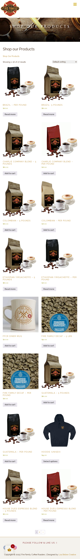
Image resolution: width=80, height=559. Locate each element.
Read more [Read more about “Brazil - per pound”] (10, 114)
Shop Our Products (11, 56)
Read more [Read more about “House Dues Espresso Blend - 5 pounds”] (10, 520)
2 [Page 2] (39, 532)
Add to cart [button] (10, 173)
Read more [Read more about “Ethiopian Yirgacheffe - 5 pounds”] (10, 289)
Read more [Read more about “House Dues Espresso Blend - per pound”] (48, 520)
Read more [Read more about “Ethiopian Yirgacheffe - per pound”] (48, 289)
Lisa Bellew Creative (67, 555)
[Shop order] (64, 62)
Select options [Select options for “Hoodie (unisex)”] (50, 461)
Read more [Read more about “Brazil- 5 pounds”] (48, 114)
